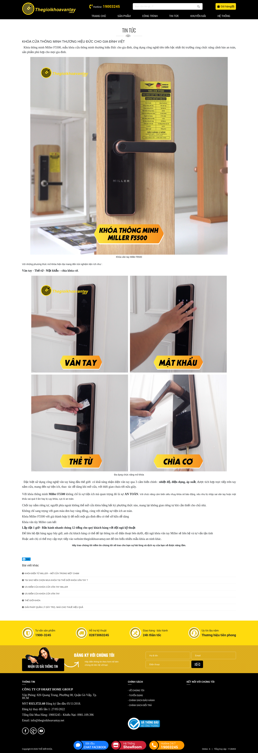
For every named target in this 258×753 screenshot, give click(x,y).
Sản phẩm (124, 16)
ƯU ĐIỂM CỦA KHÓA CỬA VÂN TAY (41, 593)
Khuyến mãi (198, 16)
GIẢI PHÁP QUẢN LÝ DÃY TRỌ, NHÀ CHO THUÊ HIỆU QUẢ (52, 607)
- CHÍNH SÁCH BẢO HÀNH (141, 700)
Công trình (150, 16)
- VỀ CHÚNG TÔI (136, 690)
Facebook (192, 690)
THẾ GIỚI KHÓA (31, 600)
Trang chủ (98, 16)
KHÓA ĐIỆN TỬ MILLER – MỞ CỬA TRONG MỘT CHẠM (50, 573)
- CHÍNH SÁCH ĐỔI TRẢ (140, 705)
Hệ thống (224, 16)
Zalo (25, 559)
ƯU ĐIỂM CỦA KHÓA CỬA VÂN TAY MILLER (45, 587)
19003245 (111, 6)
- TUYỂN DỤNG (135, 695)
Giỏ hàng (225, 6)
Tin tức (174, 16)
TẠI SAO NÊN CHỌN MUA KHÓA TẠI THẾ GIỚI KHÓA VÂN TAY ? (55, 580)
